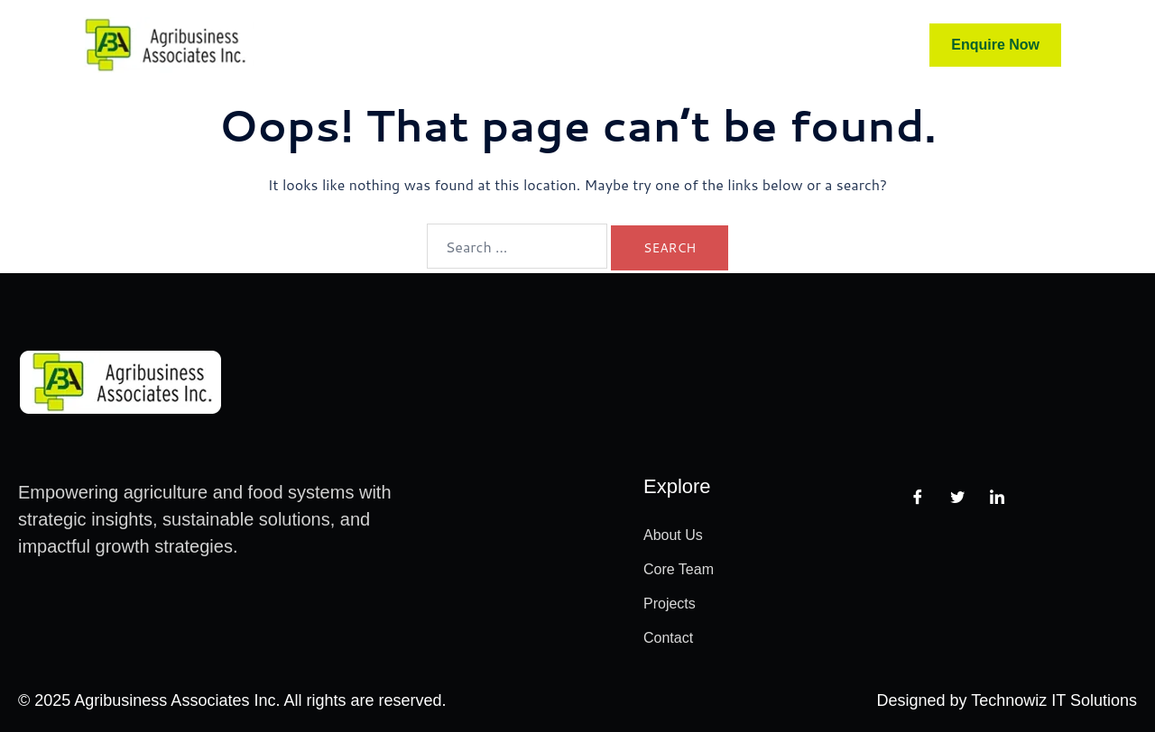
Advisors (577, 44)
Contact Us (767, 44)
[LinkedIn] (997, 496)
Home (385, 44)
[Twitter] (957, 496)
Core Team (474, 45)
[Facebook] (917, 496)
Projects (666, 45)
